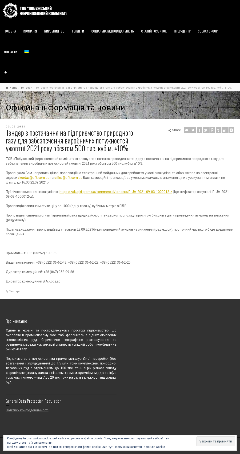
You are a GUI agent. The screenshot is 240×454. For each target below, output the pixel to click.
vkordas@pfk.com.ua (33, 178)
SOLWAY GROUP (208, 31)
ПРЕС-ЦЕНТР (182, 31)
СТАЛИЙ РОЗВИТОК (154, 31)
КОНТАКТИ (10, 51)
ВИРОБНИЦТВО (54, 31)
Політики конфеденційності (27, 410)
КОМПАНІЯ (30, 31)
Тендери (14, 291)
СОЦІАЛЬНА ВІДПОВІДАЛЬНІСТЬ (112, 31)
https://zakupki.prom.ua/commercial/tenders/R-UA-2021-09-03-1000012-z (116, 192)
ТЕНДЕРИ (78, 31)
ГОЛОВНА (10, 31)
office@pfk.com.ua (68, 178)
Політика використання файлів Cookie (139, 447)
